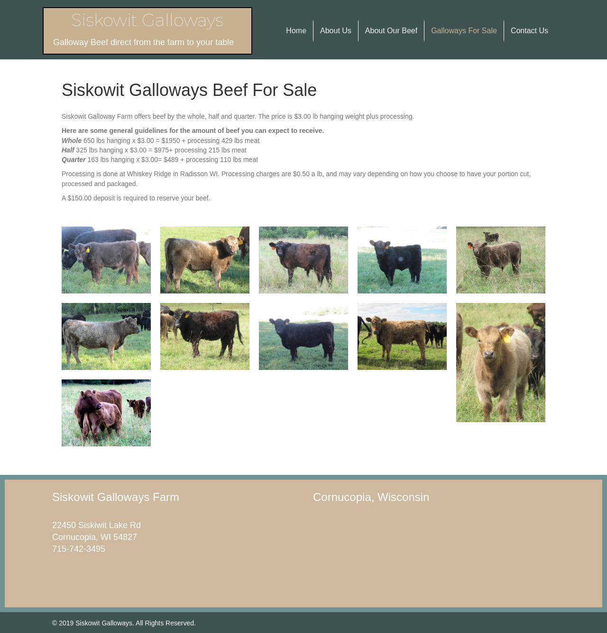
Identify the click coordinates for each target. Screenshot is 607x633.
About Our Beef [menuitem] (391, 31)
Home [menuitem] (296, 31)
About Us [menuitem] (335, 31)
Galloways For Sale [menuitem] (464, 31)
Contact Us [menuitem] (529, 31)
